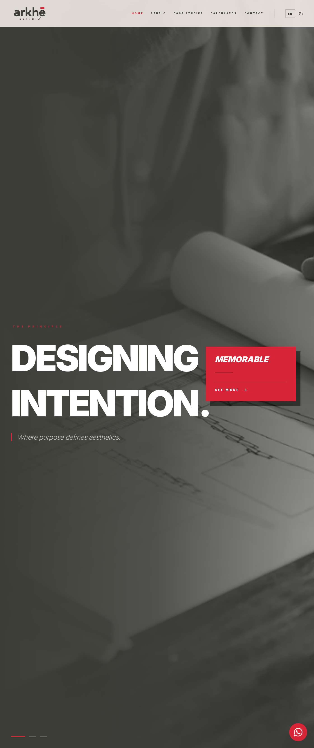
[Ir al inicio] (30, 13)
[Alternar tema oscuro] (301, 13)
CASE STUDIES (188, 13)
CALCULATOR (224, 13)
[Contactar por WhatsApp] (298, 732)
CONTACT (254, 13)
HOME (137, 13)
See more (231, 390)
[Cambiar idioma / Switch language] (290, 13)
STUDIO (158, 13)
